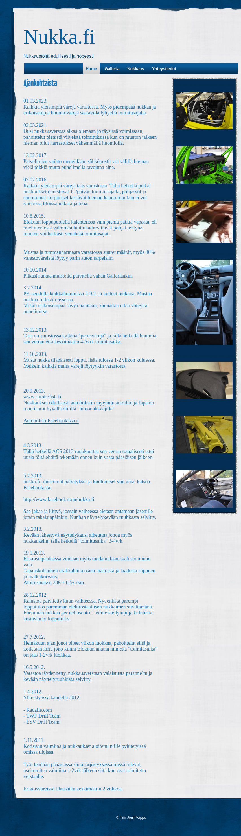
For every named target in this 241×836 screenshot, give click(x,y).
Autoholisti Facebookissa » (51, 420)
